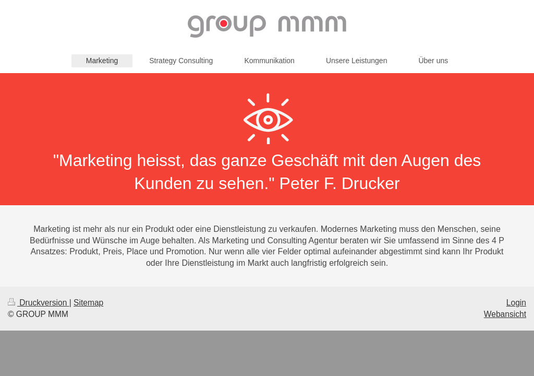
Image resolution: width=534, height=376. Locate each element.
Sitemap (88, 302)
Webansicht (505, 314)
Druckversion (38, 302)
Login (516, 302)
